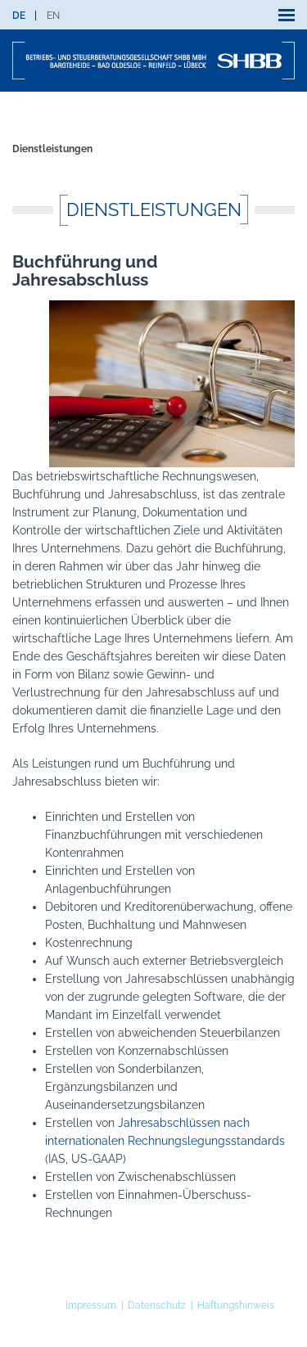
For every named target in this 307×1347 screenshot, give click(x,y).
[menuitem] (18, 15)
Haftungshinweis (235, 1305)
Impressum (90, 1305)
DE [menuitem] (18, 15)
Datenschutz (157, 1305)
